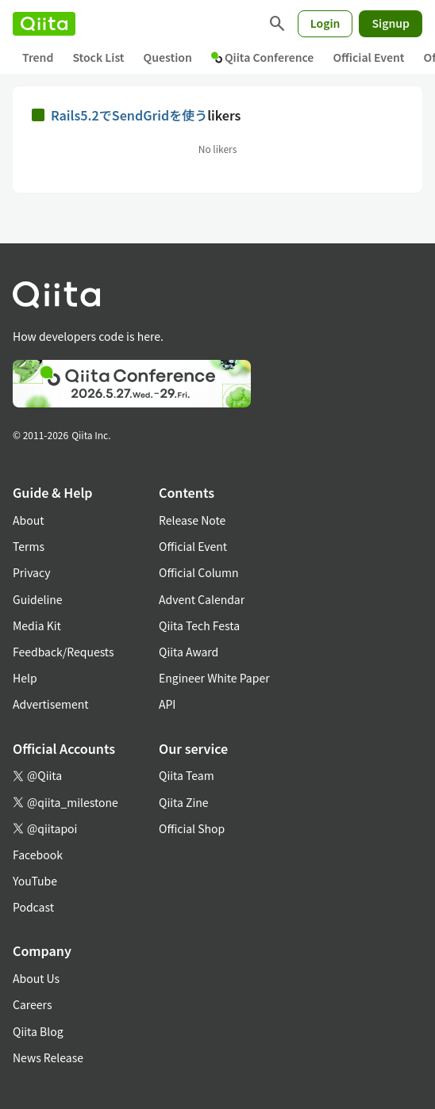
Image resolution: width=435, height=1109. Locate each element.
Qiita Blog (38, 1031)
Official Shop (192, 828)
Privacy (31, 572)
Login (325, 23)
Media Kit (37, 625)
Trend (37, 57)
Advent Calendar (201, 599)
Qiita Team (186, 775)
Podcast (33, 907)
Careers (32, 1004)
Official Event (368, 57)
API (167, 704)
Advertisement (51, 704)
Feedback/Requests (63, 652)
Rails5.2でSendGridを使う (129, 114)
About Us (36, 978)
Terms (28, 546)
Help (25, 678)
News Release (48, 1057)
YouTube (35, 881)
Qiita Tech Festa (199, 625)
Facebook (38, 854)
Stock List (98, 57)
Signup (390, 23)
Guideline (38, 599)
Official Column (199, 572)
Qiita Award (188, 652)
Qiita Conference (262, 57)
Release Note (192, 520)
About (28, 520)
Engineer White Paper (214, 678)
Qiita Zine (184, 802)
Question (168, 57)
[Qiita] (44, 24)
